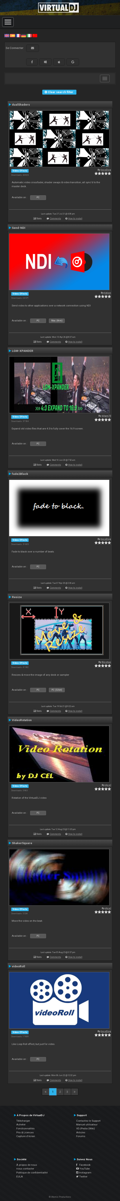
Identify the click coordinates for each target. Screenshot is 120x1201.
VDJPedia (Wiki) (85, 1128)
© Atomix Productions (60, 1196)
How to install (75, 218)
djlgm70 (106, 415)
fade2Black (20, 474)
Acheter (21, 1124)
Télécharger (23, 1120)
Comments (55, 218)
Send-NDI (18, 227)
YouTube (83, 1168)
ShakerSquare (22, 843)
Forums (80, 1136)
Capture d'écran (25, 1136)
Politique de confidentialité (32, 1172)
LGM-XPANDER (22, 350)
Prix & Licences (25, 1132)
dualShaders (21, 104)
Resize (17, 597)
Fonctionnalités (25, 1128)
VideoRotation (22, 720)
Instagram (83, 1172)
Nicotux (106, 662)
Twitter (81, 1176)
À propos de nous (26, 1164)
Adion (107, 292)
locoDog (106, 169)
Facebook (83, 1164)
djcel (108, 785)
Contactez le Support (88, 1120)
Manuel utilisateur (87, 1124)
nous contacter (25, 1168)
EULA (19, 1176)
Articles (80, 1132)
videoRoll (18, 966)
